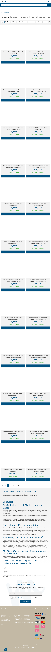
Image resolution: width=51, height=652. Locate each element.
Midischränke (42, 17)
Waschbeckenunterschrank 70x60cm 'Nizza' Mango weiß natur (13, 90)
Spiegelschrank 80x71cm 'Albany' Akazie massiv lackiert (38, 52)
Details (13, 62)
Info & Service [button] (18, 609)
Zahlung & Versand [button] (41, 609)
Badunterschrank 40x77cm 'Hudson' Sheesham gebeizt (13, 432)
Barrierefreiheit (27, 619)
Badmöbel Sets (14, 17)
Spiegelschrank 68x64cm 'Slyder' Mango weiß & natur (38, 394)
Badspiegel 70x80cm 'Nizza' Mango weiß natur (37, 128)
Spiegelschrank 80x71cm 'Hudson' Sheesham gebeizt (13, 242)
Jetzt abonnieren (25, 601)
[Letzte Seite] (24, 485)
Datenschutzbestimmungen (26, 597)
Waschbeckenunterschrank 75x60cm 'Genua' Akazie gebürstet (38, 166)
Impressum (26, 618)
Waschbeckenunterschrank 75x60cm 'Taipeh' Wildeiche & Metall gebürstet (38, 242)
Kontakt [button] (4, 609)
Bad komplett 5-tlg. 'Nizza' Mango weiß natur (13, 470)
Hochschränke (33, 17)
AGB (18, 597)
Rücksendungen (27, 615)
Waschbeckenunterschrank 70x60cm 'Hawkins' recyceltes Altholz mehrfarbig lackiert (38, 90)
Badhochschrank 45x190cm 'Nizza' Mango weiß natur (13, 318)
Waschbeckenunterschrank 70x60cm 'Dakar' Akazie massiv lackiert (13, 166)
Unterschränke (6, 527)
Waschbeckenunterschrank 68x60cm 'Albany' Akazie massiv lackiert (38, 356)
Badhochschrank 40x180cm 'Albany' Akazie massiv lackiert (38, 470)
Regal (23, 540)
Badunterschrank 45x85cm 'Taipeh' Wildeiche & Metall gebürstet (37, 318)
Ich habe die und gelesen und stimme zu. (26, 597)
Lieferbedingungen (18, 619)
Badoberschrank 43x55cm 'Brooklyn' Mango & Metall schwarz (38, 432)
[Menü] (2, 2)
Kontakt (25, 620)
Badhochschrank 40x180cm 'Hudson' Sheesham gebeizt (13, 394)
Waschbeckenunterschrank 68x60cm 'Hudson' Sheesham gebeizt (13, 280)
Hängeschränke (24, 17)
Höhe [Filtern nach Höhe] (45, 22)
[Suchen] (46, 5)
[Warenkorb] (49, 1)
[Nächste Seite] (21, 485)
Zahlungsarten (27, 613)
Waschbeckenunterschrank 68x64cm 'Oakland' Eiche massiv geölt (13, 356)
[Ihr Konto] (46, 1)
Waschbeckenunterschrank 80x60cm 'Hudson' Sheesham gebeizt (13, 128)
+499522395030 (4, 619)
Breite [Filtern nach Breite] (39, 22)
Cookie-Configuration (28, 622)
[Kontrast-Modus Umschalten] (5, 649)
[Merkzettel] (5, 1)
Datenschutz (26, 616)
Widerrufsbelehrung (18, 618)
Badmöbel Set (39, 557)
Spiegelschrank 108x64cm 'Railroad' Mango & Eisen (13, 52)
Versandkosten (24, 644)
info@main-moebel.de (5, 620)
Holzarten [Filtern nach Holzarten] (32, 22)
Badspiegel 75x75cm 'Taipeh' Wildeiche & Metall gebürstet (38, 280)
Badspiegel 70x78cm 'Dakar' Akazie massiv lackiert (13, 204)
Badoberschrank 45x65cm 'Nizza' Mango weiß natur (38, 204)
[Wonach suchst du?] (24, 5)
